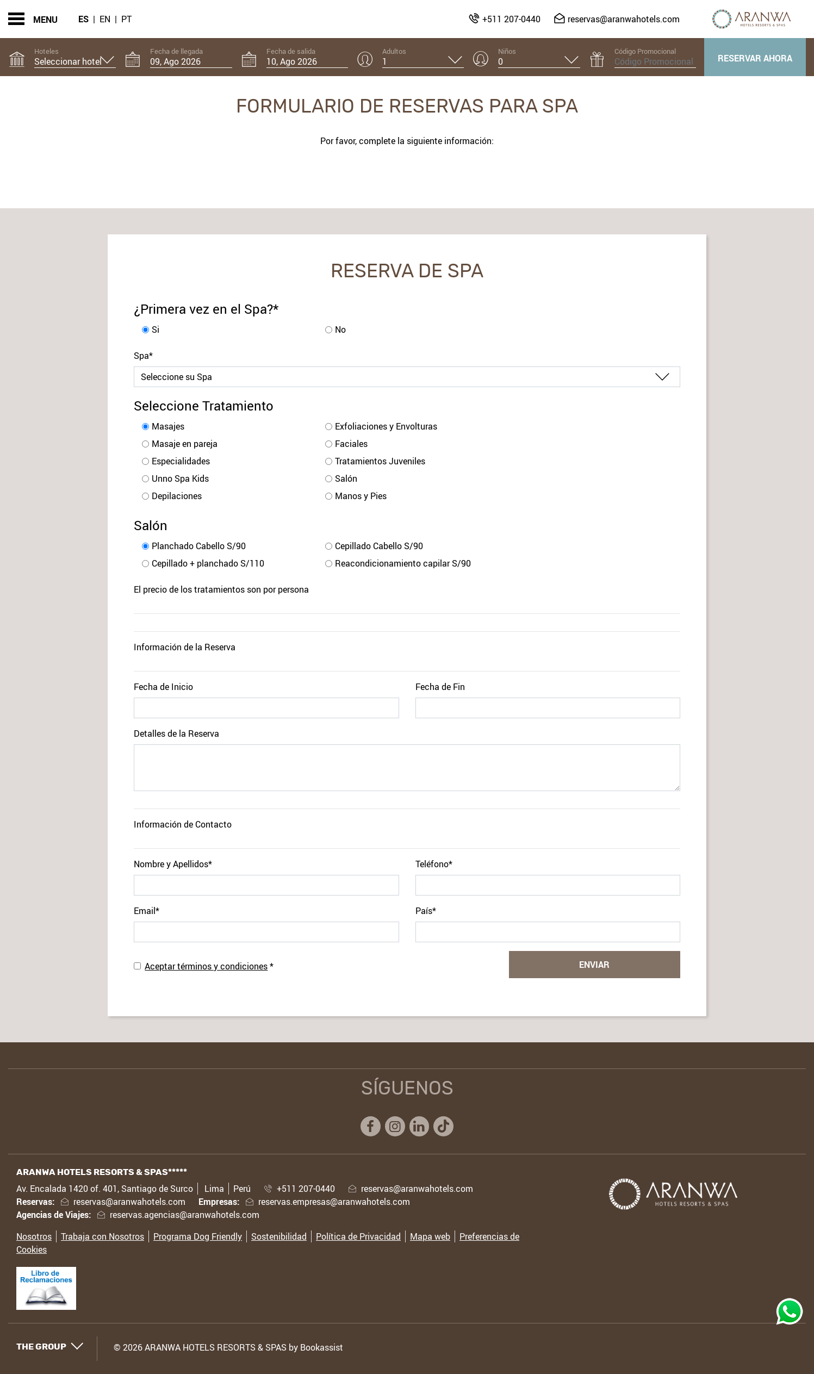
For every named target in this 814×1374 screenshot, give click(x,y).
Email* (146, 911)
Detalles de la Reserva (176, 733)
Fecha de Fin (440, 687)
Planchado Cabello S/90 (199, 546)
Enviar (594, 965)
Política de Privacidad (358, 1236)
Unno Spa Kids (180, 478)
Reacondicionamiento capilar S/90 (403, 563)
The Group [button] (50, 1346)
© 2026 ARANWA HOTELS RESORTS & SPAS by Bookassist (228, 1347)
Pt (126, 19)
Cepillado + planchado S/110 (208, 563)
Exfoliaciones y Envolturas (386, 426)
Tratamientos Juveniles (380, 461)
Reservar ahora (755, 58)
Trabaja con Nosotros (102, 1236)
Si (155, 329)
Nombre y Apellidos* (173, 864)
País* (425, 911)
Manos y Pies (361, 496)
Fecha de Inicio (163, 687)
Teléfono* (433, 864)
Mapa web (430, 1236)
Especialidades (181, 461)
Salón (346, 478)
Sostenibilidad (279, 1236)
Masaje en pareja (185, 444)
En (105, 19)
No (340, 329)
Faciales (351, 444)
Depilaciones (177, 496)
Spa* (143, 356)
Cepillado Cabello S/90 (379, 546)
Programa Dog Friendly (197, 1236)
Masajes (168, 426)
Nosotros (34, 1236)
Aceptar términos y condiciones (206, 966)
